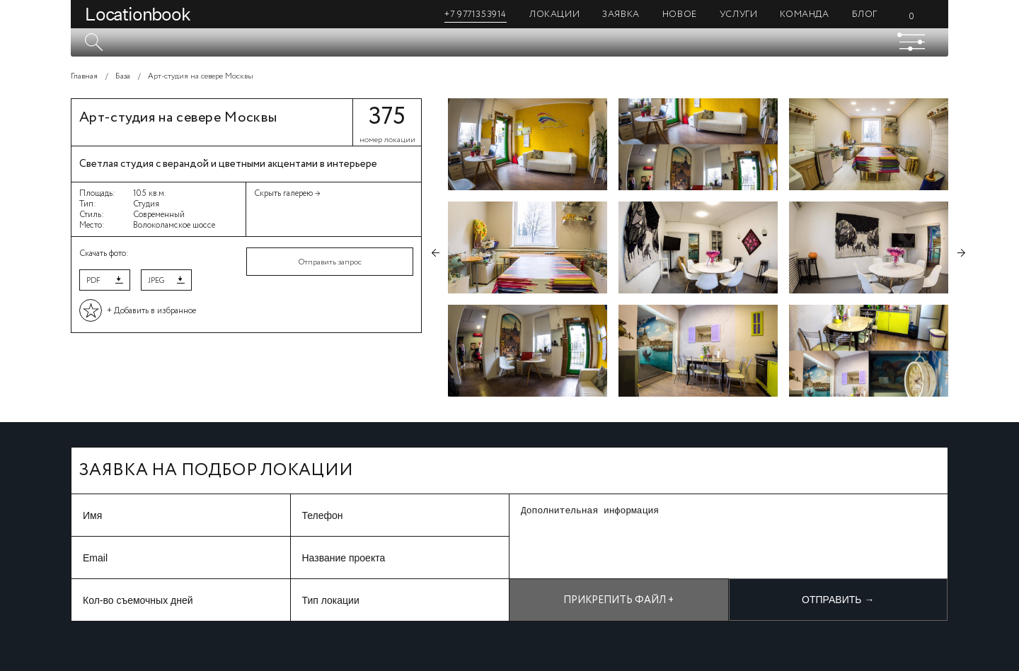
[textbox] (509, 42)
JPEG (156, 280)
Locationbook (137, 14)
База (122, 76)
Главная (84, 76)
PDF (93, 280)
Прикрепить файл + (618, 600)
